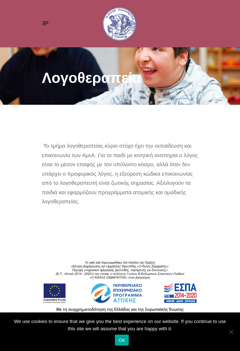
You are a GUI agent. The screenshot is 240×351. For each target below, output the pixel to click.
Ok (122, 340)
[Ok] (231, 331)
